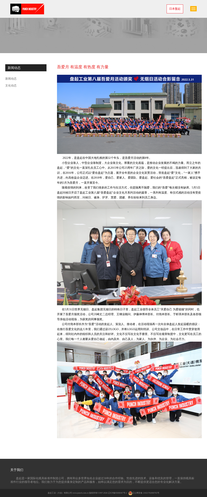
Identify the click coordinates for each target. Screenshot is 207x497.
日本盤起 (175, 8)
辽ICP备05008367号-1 (117, 493)
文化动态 (11, 85)
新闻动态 (11, 78)
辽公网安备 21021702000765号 (143, 493)
